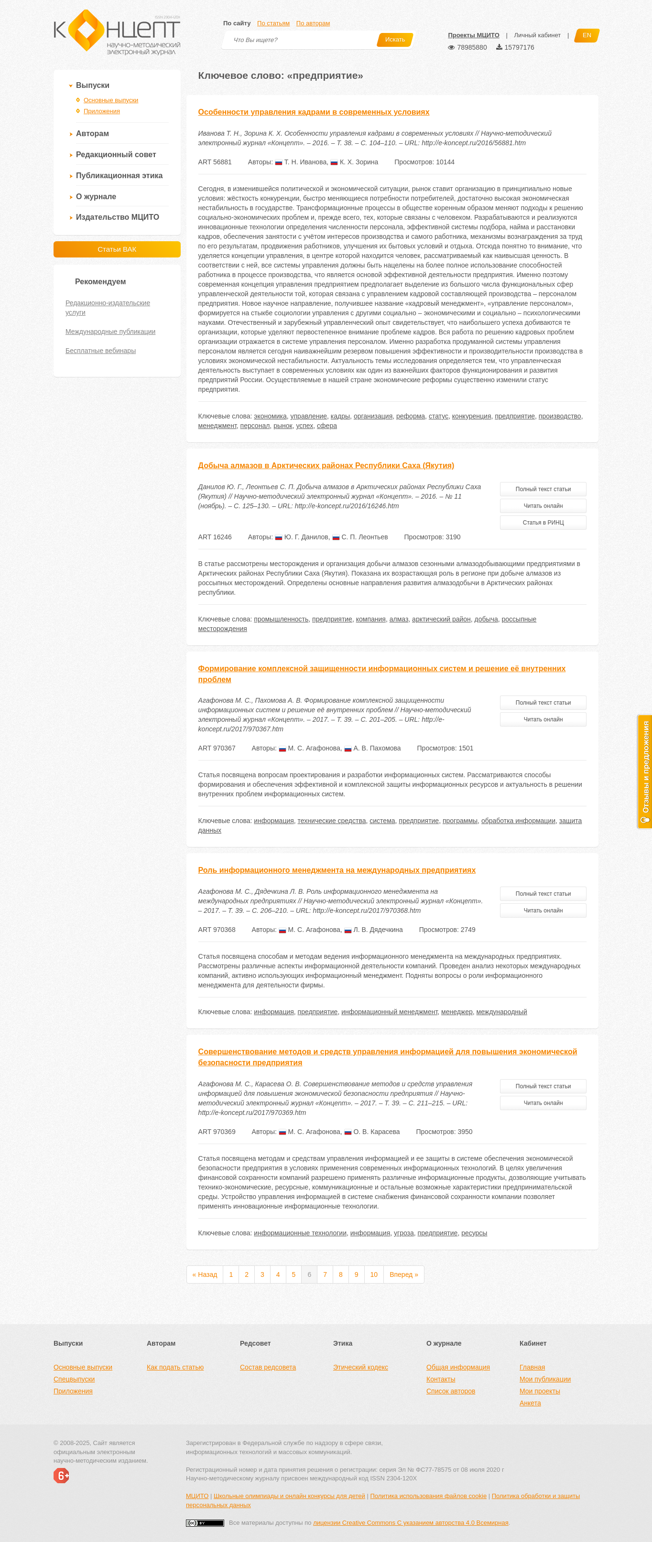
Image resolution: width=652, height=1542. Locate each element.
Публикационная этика (119, 175)
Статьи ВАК (117, 249)
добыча (486, 619)
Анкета (530, 1403)
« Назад (205, 1274)
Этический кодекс (360, 1367)
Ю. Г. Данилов (301, 537)
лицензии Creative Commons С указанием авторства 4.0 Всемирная (411, 1522)
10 (374, 1274)
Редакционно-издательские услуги (107, 307)
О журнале (96, 197)
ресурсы (474, 1233)
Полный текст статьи (543, 489)
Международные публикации (110, 331)
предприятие (515, 416)
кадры (340, 416)
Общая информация (458, 1367)
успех (304, 425)
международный (502, 1012)
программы (460, 821)
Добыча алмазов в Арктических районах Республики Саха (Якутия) (326, 465)
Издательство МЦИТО (117, 217)
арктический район (441, 619)
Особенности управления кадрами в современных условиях (314, 112)
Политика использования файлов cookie (428, 1495)
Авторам (92, 133)
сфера (327, 425)
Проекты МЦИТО (473, 35)
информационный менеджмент (389, 1012)
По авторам (313, 23)
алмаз (399, 619)
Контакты (440, 1379)
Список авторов (450, 1391)
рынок (283, 425)
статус (438, 416)
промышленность (281, 619)
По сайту (236, 23)
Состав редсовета (268, 1367)
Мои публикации (545, 1379)
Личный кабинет (537, 35)
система (382, 821)
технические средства (332, 821)
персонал (255, 425)
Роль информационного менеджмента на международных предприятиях (337, 870)
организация (373, 416)
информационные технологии (300, 1233)
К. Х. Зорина (354, 162)
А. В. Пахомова (372, 748)
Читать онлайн (543, 506)
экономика (270, 416)
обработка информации (518, 821)
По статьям (273, 23)
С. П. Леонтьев (360, 537)
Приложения (102, 111)
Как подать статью (175, 1367)
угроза (404, 1233)
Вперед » (404, 1274)
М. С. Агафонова (309, 748)
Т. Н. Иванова (300, 162)
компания (371, 619)
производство (560, 416)
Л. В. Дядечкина (373, 929)
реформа (410, 416)
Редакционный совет (116, 154)
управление (309, 416)
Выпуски (92, 85)
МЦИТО (197, 1495)
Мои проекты (540, 1391)
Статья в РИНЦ (543, 522)
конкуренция (471, 416)
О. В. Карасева (372, 1131)
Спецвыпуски (74, 1379)
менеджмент (217, 425)
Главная (532, 1367)
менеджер (457, 1012)
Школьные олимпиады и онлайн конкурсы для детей (289, 1495)
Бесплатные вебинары (100, 350)
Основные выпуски (111, 100)
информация (273, 821)
